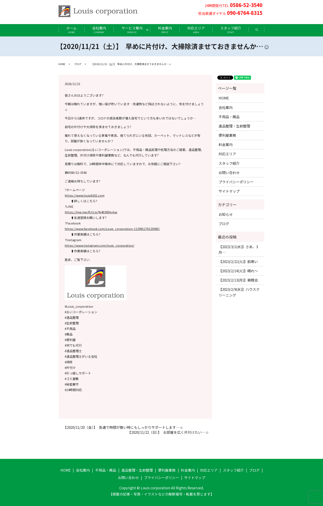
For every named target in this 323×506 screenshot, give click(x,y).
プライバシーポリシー (236, 181)
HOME (62, 64)
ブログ (77, 64)
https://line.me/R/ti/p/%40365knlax (91, 212)
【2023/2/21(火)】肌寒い (238, 261)
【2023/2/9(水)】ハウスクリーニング (239, 292)
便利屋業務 (227, 135)
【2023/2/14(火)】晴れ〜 (238, 270)
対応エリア (196, 29)
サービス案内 (132, 29)
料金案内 (165, 29)
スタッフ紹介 (230, 29)
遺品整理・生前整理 (234, 126)
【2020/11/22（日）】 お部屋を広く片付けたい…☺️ (167, 432)
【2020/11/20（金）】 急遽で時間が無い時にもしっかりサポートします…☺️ (122, 427)
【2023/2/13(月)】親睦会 (238, 280)
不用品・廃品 (229, 116)
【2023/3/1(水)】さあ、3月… (238, 249)
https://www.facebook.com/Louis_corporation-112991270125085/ (112, 229)
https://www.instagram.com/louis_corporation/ (99, 245)
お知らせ (226, 214)
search (260, 31)
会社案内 (99, 29)
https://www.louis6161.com (84, 195)
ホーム (71, 29)
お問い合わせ (229, 172)
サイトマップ (229, 191)
